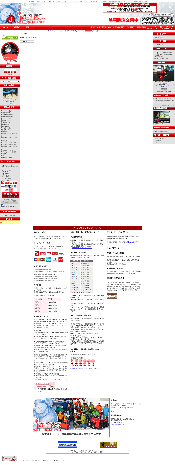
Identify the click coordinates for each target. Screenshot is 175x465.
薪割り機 (4, 140)
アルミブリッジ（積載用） (9, 152)
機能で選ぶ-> (5, 124)
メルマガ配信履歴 (10, 215)
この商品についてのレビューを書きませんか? (166, 54)
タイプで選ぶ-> (6, 118)
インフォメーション (158, 138)
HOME (26, 33)
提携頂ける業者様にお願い (160, 131)
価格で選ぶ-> (5, 122)
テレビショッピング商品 (8, 142)
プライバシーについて (8, 170)
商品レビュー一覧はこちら (161, 58)
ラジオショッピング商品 (8, 144)
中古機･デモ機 (5, 128)
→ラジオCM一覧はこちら (166, 105)
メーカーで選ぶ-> (6, 111)
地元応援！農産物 (6, 157)
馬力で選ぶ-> (5, 126)
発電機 (3, 154)
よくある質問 (157, 140)
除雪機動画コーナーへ (161, 123)
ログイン (155, 142)
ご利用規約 (5, 171)
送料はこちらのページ (77, 369)
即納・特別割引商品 (7, 116)
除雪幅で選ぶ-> (6, 120)
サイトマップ (5, 180)
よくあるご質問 (6, 178)
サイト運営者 (5, 176)
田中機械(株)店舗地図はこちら (82, 248)
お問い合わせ (5, 175)
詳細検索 (10, 74)
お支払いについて (7, 165)
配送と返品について (86, 450)
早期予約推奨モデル (7, 114)
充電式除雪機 (5, 113)
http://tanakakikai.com (117, 424)
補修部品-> (4, 131)
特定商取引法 (5, 173)
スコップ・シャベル (7, 150)
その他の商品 (159, 44)
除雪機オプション (6, 130)
